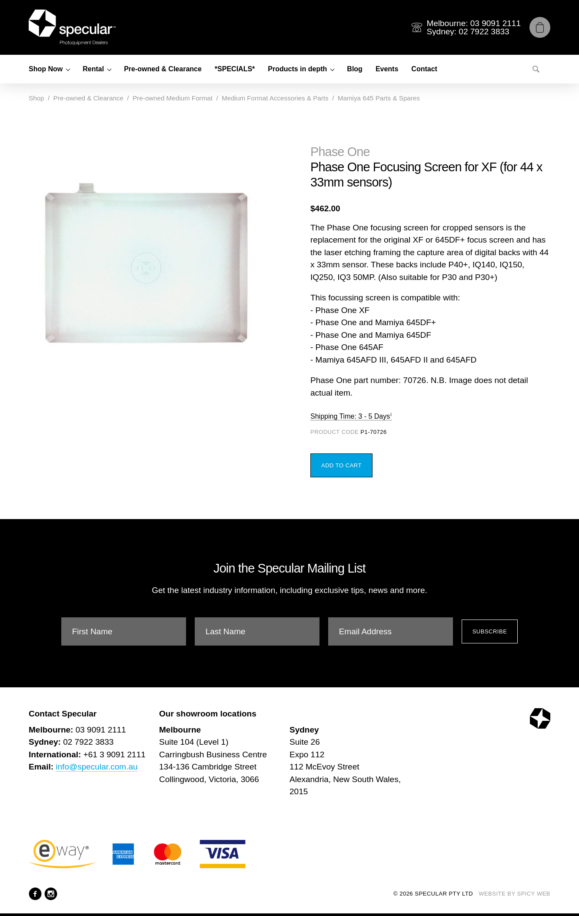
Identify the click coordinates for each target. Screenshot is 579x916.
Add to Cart (341, 465)
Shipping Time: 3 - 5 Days (350, 416)
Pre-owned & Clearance (163, 69)
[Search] (536, 69)
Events (387, 69)
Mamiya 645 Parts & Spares (379, 98)
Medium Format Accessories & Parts (275, 98)
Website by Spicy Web (514, 893)
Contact (424, 69)
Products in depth (297, 69)
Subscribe (490, 631)
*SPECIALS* (235, 69)
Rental (93, 69)
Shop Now (46, 69)
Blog (355, 69)
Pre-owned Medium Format (173, 98)
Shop (36, 98)
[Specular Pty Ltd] (72, 27)
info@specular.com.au (96, 766)
